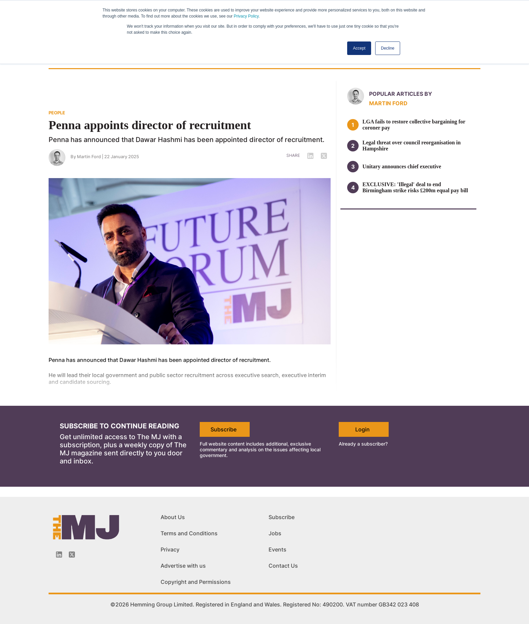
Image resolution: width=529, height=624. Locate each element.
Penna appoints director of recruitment (150, 125)
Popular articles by (400, 93)
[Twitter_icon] (72, 554)
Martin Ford (89, 156)
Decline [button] (387, 48)
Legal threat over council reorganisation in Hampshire (411, 145)
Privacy (170, 549)
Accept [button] (359, 48)
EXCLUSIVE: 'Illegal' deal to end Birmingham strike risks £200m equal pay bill (415, 187)
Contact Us (283, 565)
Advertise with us (183, 565)
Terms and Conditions (189, 533)
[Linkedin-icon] (59, 554)
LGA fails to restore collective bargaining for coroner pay (413, 125)
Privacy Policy (246, 16)
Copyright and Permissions (196, 581)
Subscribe (223, 429)
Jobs (275, 533)
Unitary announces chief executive (401, 166)
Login (362, 429)
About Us (173, 517)
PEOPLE (57, 112)
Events (277, 549)
